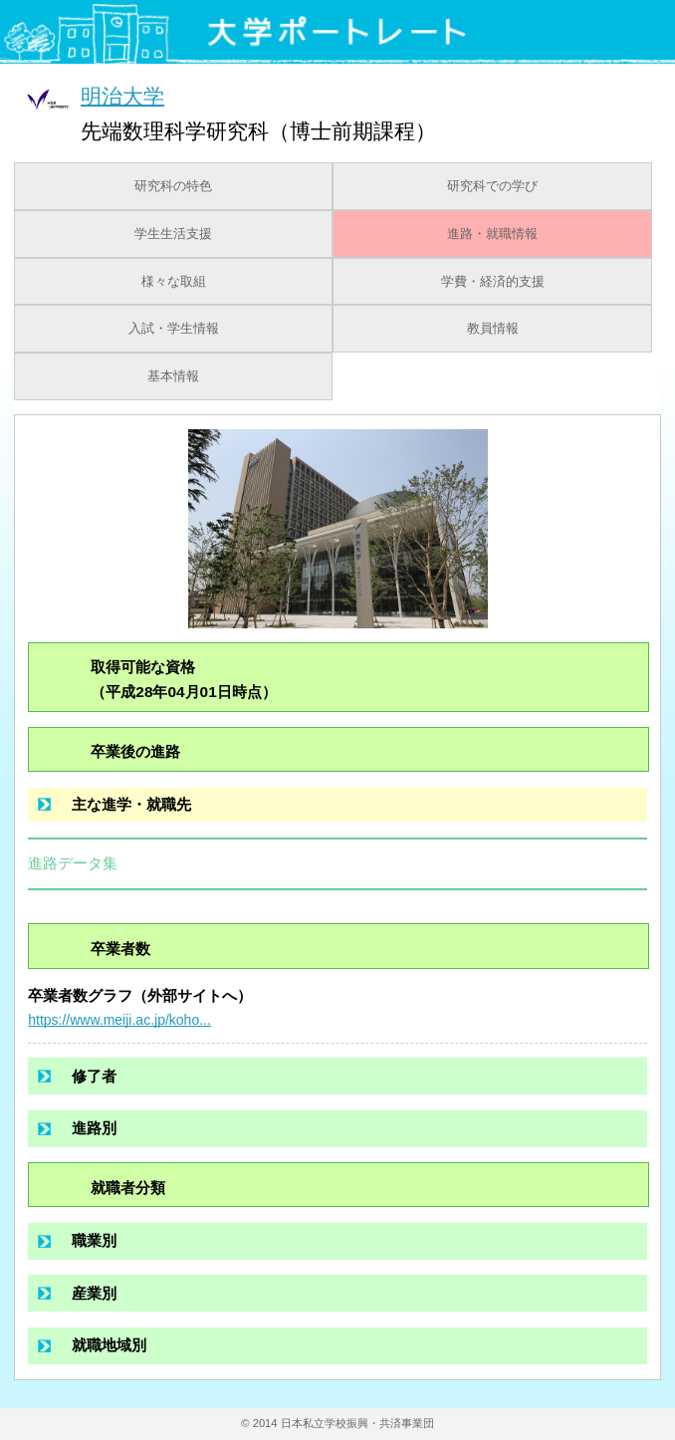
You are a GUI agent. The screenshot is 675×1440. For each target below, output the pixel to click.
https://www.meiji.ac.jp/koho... (119, 1020)
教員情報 (493, 329)
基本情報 (173, 376)
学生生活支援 (173, 234)
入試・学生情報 (173, 329)
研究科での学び (492, 186)
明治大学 (122, 95)
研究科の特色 (173, 186)
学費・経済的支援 (493, 282)
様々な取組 (173, 282)
